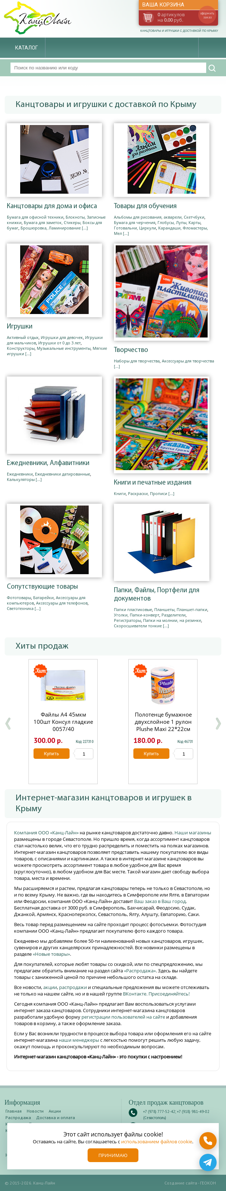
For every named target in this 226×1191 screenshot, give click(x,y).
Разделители (173, 615)
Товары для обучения (145, 206)
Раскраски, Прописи (147, 493)
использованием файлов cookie (156, 1141)
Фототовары (19, 597)
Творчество (131, 350)
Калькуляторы (21, 479)
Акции (55, 1111)
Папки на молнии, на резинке (172, 620)
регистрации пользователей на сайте (123, 1017)
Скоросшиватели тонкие (138, 625)
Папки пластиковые (133, 609)
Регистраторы (127, 620)
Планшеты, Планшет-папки (180, 609)
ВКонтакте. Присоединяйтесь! (156, 993)
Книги (120, 493)
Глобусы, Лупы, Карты (179, 222)
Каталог (26, 48)
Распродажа (18, 1117)
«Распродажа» (140, 970)
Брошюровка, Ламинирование (51, 228)
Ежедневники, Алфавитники (48, 463)
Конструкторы (21, 348)
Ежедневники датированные (62, 474)
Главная (13, 1111)
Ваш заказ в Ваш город (160, 901)
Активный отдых (23, 337)
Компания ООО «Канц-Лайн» (47, 832)
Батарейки (43, 597)
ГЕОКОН (208, 1183)
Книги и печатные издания (152, 483)
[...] (85, 228)
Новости (35, 1111)
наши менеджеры (79, 1040)
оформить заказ (207, 15)
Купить (51, 753)
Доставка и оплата (55, 1117)
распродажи (73, 987)
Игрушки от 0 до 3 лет (59, 342)
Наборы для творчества (137, 361)
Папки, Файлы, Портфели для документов (156, 594)
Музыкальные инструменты (63, 348)
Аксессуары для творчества (188, 361)
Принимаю (113, 1155)
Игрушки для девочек (62, 337)
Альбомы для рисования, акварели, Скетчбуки (159, 217)
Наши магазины (192, 832)
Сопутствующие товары (42, 587)
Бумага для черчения (134, 222)
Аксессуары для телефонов (62, 603)
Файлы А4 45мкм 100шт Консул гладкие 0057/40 (63, 721)
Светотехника (20, 608)
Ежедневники (20, 474)
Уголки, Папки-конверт (136, 615)
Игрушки (19, 326)
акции (50, 987)
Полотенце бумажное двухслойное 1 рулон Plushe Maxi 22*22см (162, 721)
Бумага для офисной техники (35, 217)
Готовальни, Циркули (135, 228)
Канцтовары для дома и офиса (52, 206)
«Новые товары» (51, 954)
